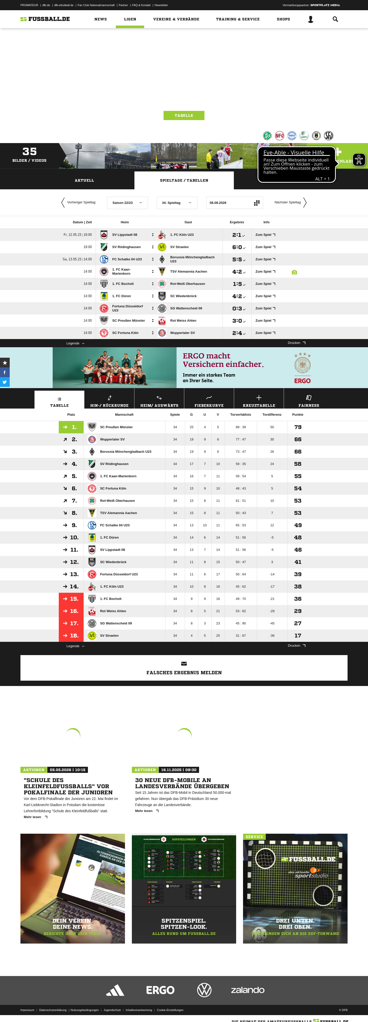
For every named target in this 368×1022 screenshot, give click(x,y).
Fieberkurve (209, 400)
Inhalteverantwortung (139, 1010)
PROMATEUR (29, 5)
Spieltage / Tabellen (184, 180)
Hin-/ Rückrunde (109, 400)
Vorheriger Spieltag (77, 202)
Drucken (296, 343)
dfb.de (46, 5)
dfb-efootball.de (64, 5)
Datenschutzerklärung (52, 1010)
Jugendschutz (112, 1010)
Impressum (27, 1010)
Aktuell (84, 180)
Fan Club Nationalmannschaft (96, 5)
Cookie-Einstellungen (170, 1010)
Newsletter (161, 5)
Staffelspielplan (284, 180)
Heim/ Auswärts (159, 400)
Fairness (308, 400)
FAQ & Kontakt (141, 5)
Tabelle (184, 115)
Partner (123, 5)
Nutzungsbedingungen (85, 1010)
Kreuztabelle (259, 400)
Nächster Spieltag (291, 202)
